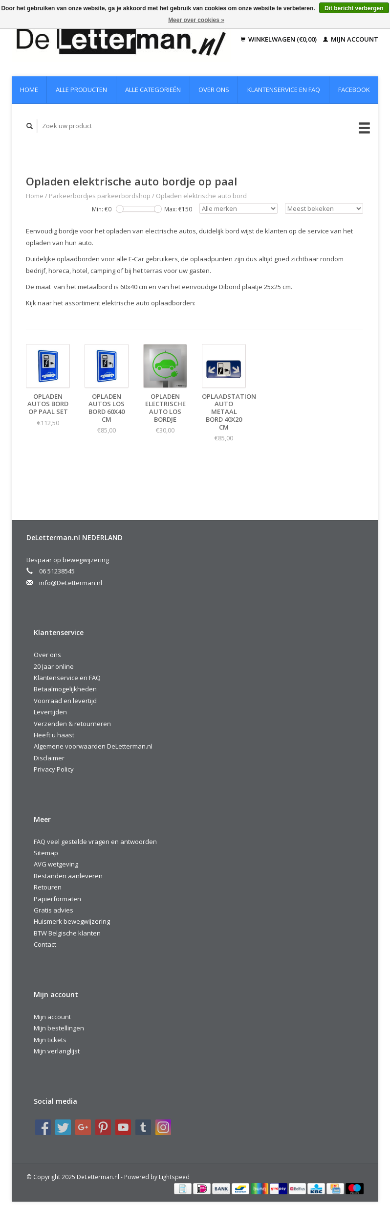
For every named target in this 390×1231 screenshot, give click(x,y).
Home (29, 89)
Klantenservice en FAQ (283, 89)
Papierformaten (57, 898)
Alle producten (81, 89)
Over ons (213, 89)
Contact (45, 944)
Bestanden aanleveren (68, 875)
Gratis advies (53, 910)
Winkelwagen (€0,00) (279, 39)
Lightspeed (174, 1177)
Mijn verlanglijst (57, 1051)
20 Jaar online (54, 666)
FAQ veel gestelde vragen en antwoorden (95, 841)
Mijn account (350, 39)
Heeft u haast (54, 734)
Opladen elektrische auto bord (201, 195)
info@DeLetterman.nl (70, 582)
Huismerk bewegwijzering (72, 921)
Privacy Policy (54, 769)
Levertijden (50, 711)
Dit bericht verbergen (354, 8)
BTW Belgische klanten (67, 933)
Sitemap (46, 852)
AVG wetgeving (56, 864)
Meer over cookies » (196, 20)
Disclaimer (49, 757)
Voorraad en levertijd (65, 700)
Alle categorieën (153, 89)
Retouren (48, 887)
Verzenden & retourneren (72, 723)
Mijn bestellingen (59, 1028)
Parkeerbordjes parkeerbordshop (100, 195)
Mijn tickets (50, 1039)
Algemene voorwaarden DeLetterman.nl (93, 746)
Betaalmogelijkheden (65, 688)
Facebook (354, 89)
